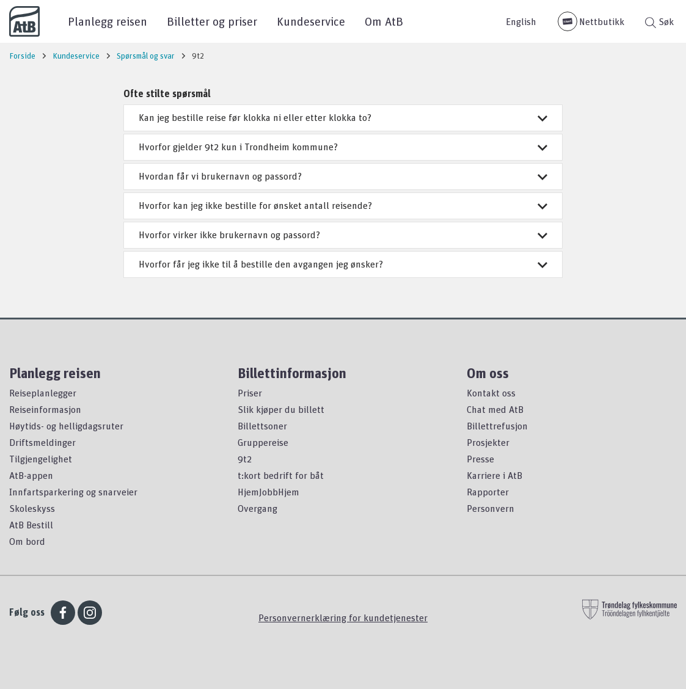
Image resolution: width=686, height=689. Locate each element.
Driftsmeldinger (42, 442)
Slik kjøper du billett (281, 409)
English (521, 21)
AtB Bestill (31, 525)
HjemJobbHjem (268, 492)
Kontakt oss (491, 393)
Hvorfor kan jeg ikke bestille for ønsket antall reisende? (343, 205)
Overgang (257, 508)
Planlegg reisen (107, 21)
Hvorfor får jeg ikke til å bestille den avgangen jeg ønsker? (343, 264)
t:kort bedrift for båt (281, 475)
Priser (250, 393)
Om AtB (384, 21)
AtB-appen (31, 475)
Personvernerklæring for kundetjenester (343, 617)
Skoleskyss (32, 508)
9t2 (245, 459)
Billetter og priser (212, 21)
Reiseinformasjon (45, 409)
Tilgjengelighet (40, 459)
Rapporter (488, 492)
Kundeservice (311, 21)
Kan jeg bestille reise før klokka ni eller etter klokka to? (343, 117)
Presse (480, 459)
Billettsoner (262, 426)
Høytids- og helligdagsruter (66, 426)
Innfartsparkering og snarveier (73, 492)
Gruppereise (263, 442)
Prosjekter (488, 442)
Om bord (27, 541)
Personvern (490, 508)
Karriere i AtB (494, 475)
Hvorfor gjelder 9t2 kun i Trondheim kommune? (343, 146)
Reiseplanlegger (42, 393)
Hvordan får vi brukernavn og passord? (343, 176)
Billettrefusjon (497, 426)
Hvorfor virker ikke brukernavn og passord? (343, 234)
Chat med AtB (495, 409)
